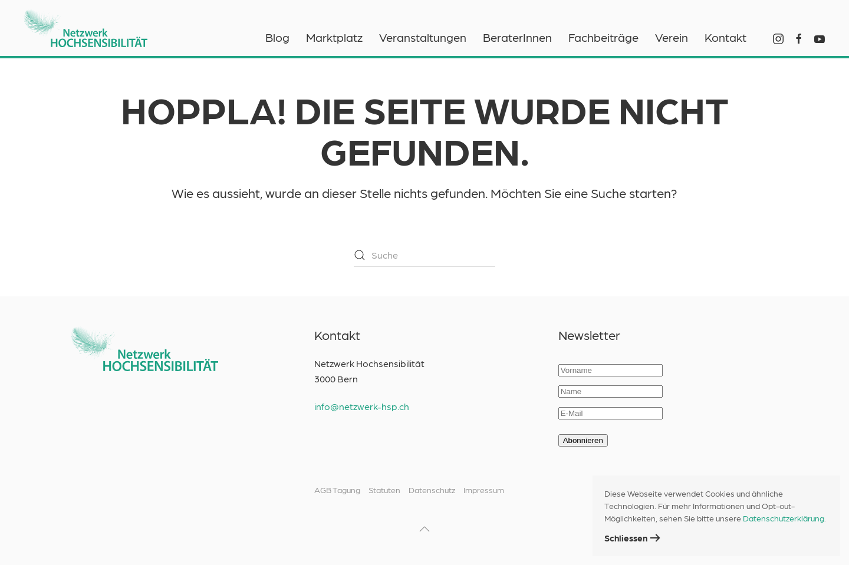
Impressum (483, 489)
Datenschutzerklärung (783, 518)
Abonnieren (583, 440)
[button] (424, 529)
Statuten (384, 489)
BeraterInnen (517, 37)
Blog (277, 37)
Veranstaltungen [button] (422, 37)
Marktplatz (334, 37)
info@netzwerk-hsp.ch (361, 406)
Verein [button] (671, 37)
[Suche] (424, 255)
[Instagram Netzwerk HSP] (778, 37)
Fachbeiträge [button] (603, 37)
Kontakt (725, 37)
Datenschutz (432, 489)
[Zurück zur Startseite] (85, 23)
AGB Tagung (337, 489)
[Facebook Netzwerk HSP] (799, 37)
